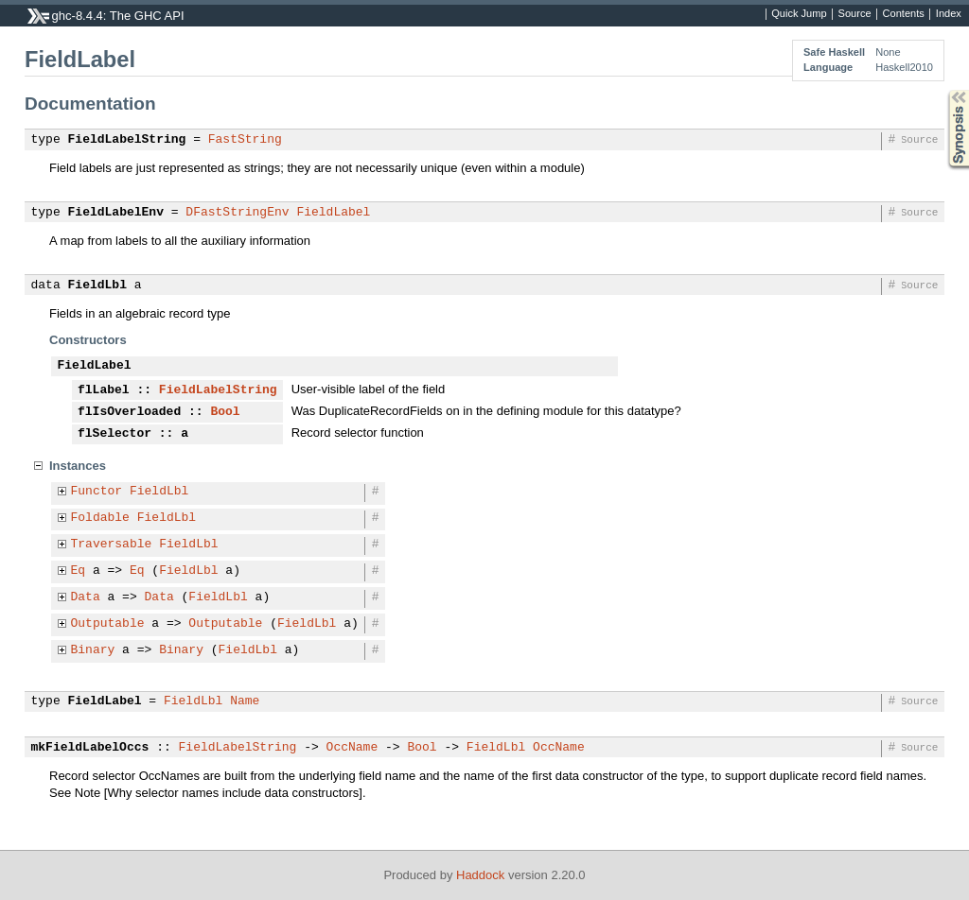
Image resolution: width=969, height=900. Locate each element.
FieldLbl (97, 285)
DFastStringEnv (237, 212)
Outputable (108, 623)
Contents (904, 14)
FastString (245, 139)
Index (948, 14)
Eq (78, 571)
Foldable (100, 518)
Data (85, 597)
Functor (97, 491)
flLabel (104, 390)
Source (855, 14)
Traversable (111, 544)
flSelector (114, 433)
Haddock (480, 875)
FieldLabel (333, 212)
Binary (93, 650)
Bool (224, 412)
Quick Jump (798, 14)
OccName (352, 747)
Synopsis (943, 90)
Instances (77, 466)
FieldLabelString (127, 139)
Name (244, 701)
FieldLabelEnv (116, 212)
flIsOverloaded (129, 412)
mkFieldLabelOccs (90, 747)
